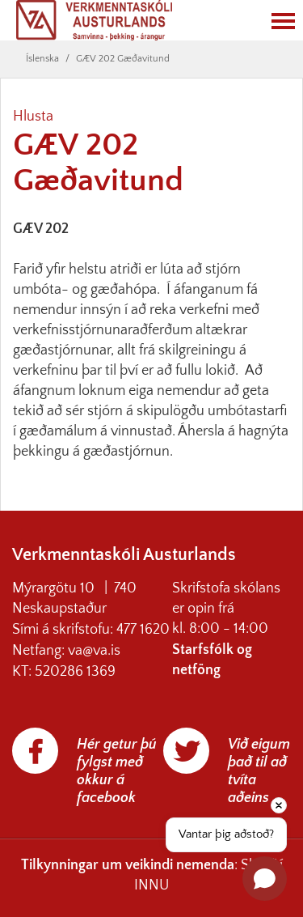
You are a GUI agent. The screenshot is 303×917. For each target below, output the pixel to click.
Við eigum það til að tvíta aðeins (259, 771)
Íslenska (42, 58)
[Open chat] (264, 878)
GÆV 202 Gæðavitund (123, 58)
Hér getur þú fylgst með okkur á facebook (117, 771)
